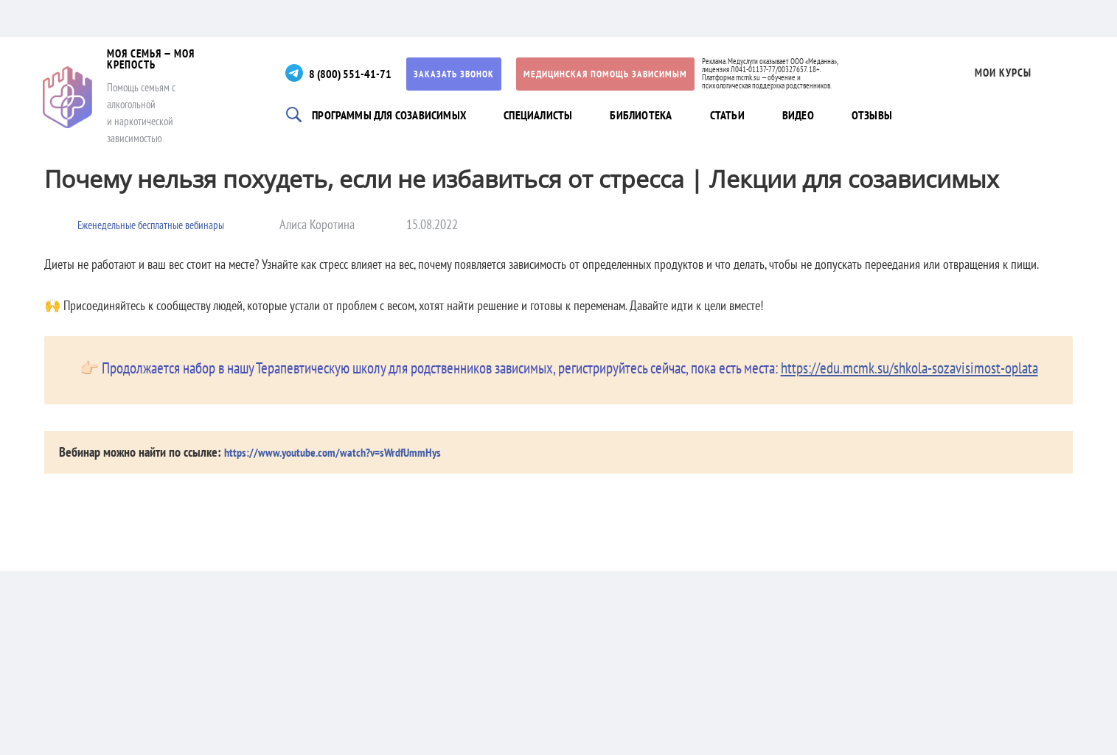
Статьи (739, 115)
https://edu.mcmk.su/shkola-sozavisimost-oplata (909, 368)
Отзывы (890, 115)
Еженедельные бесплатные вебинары (165, 224)
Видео (813, 115)
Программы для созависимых (397, 115)
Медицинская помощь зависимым (630, 74)
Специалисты (545, 115)
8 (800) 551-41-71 (370, 73)
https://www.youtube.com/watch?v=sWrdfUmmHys (343, 451)
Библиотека (651, 115)
